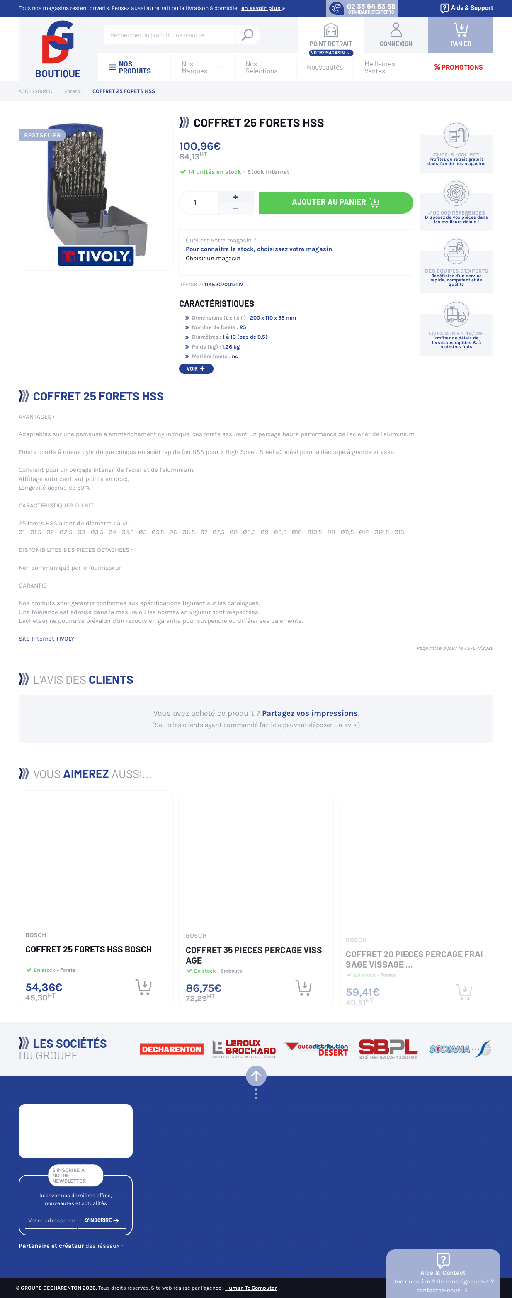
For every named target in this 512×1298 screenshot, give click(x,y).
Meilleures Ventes (379, 67)
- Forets (65, 974)
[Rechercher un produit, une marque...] (247, 34)
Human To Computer (251, 1288)
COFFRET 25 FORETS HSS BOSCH (88, 953)
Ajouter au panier (336, 202)
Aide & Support (466, 8)
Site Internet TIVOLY (46, 638)
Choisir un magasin (213, 258)
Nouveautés (325, 67)
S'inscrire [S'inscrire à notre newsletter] (102, 1225)
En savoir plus (263, 8)
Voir (196, 368)
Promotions (458, 67)
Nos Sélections (261, 67)
